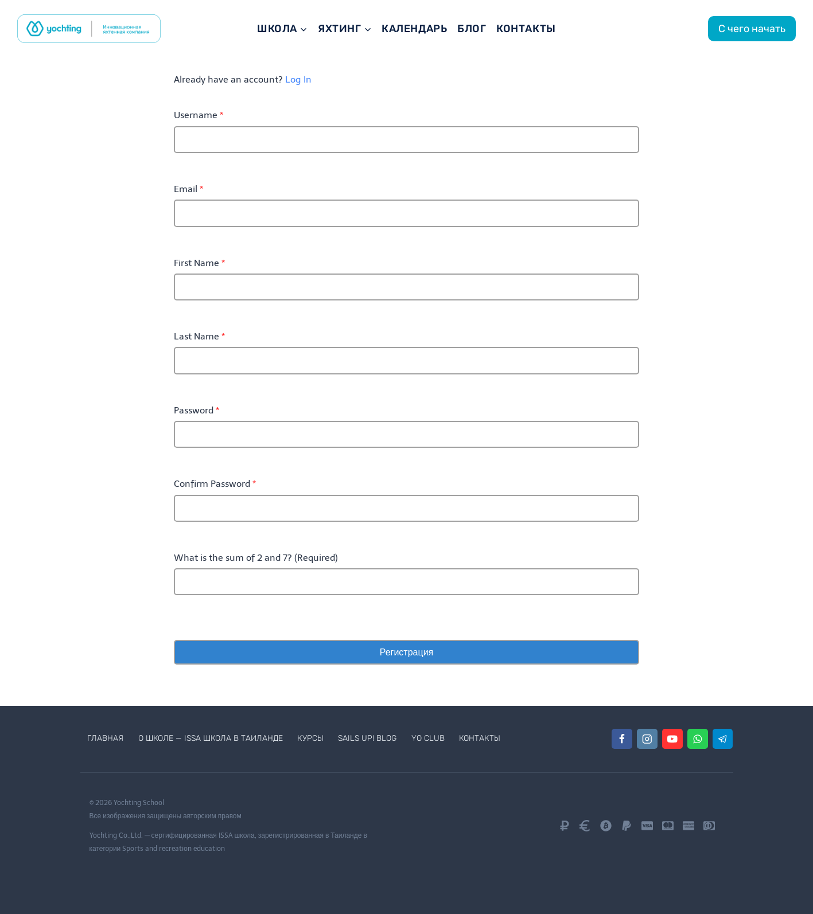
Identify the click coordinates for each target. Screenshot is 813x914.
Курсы (310, 738)
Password (196, 410)
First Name (199, 262)
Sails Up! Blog (367, 738)
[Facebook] (622, 739)
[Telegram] (723, 739)
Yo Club (428, 738)
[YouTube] (672, 739)
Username (198, 115)
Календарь (414, 28)
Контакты (525, 28)
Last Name (199, 336)
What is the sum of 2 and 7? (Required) (256, 557)
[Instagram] (647, 739)
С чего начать (751, 28)
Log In (298, 79)
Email (188, 188)
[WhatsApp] (697, 739)
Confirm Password (215, 483)
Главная (105, 738)
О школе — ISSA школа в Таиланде (210, 738)
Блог (471, 28)
